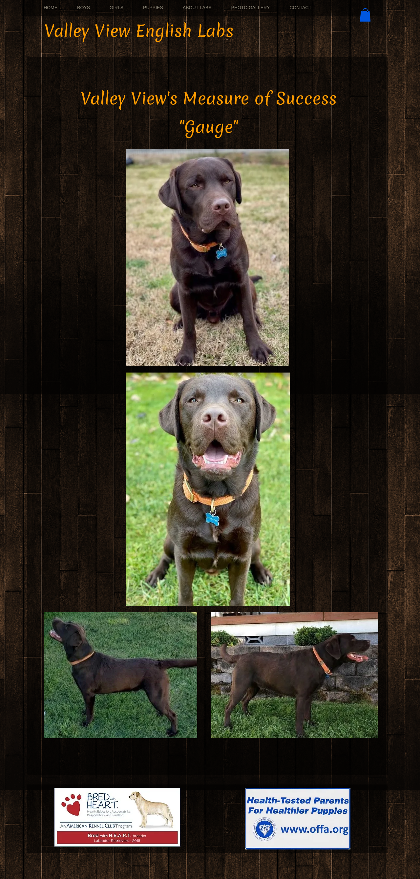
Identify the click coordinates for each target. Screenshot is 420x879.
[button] (365, 15)
